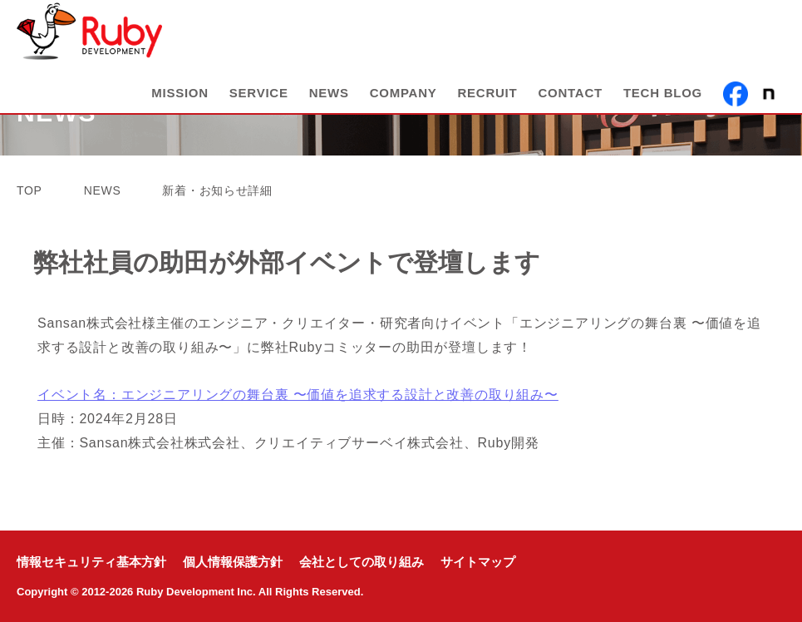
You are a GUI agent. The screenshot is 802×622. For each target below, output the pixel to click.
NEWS (329, 101)
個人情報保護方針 (233, 562)
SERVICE (258, 101)
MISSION (180, 101)
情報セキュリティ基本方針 (91, 562)
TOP (29, 190)
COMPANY (403, 101)
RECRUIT (488, 101)
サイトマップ (477, 562)
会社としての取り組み (361, 562)
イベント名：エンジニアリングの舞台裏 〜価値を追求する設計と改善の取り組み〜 (297, 395)
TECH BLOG (662, 101)
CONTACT (570, 101)
